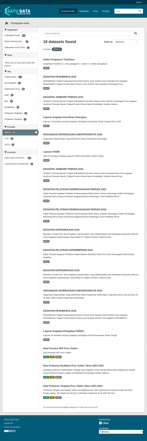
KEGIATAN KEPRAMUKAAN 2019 (61, 270)
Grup (95, 11)
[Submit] (140, 11)
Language (103, 428)
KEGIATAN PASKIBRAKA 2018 (59, 311)
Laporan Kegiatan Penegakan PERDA (63, 331)
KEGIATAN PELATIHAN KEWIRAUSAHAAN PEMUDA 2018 (74, 209)
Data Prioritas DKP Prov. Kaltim (60, 348)
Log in (139, 2)
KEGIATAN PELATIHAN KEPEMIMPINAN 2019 (68, 250)
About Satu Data (11, 419)
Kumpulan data (68, 11)
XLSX (46, 357)
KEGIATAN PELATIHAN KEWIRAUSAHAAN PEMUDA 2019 (74, 189)
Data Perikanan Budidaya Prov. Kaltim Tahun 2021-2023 (73, 365)
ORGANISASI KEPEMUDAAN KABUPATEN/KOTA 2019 (72, 290)
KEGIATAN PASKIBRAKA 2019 (59, 77)
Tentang (105, 11)
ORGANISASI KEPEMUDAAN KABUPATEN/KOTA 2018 (72, 134)
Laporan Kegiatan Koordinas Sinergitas (64, 117)
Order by (108, 42)
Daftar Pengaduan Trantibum (59, 59)
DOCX (46, 68)
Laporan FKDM (51, 152)
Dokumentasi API (90, 407)
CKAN (104, 422)
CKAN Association (12, 427)
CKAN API (8, 423)
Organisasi (84, 11)
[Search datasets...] (128, 11)
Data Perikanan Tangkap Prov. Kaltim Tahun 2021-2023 (72, 386)
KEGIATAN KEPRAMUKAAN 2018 (61, 230)
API (78, 407)
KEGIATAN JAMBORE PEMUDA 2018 (63, 169)
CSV (52, 357)
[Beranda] (6, 23)
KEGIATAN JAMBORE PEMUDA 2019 (63, 97)
